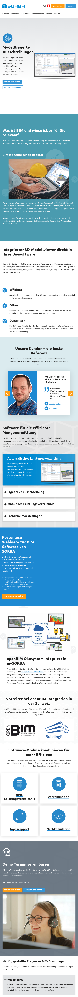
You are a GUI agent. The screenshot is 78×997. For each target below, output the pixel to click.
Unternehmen (38, 13)
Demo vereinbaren (12, 82)
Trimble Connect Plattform (32, 672)
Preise (57, 13)
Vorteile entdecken (12, 87)
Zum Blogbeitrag (55, 404)
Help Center (58, 6)
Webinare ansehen (14, 596)
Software (26, 13)
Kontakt (70, 6)
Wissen (49, 13)
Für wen (5, 13)
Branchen (15, 13)
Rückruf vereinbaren (33, 890)
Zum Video (53, 408)
